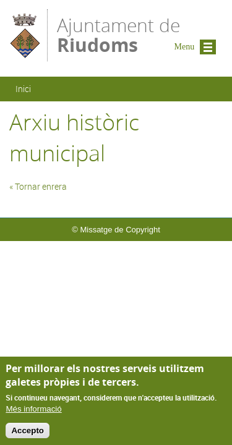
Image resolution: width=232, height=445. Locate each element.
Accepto (27, 433)
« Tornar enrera (38, 186)
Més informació (33, 412)
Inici (23, 89)
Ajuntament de (118, 34)
